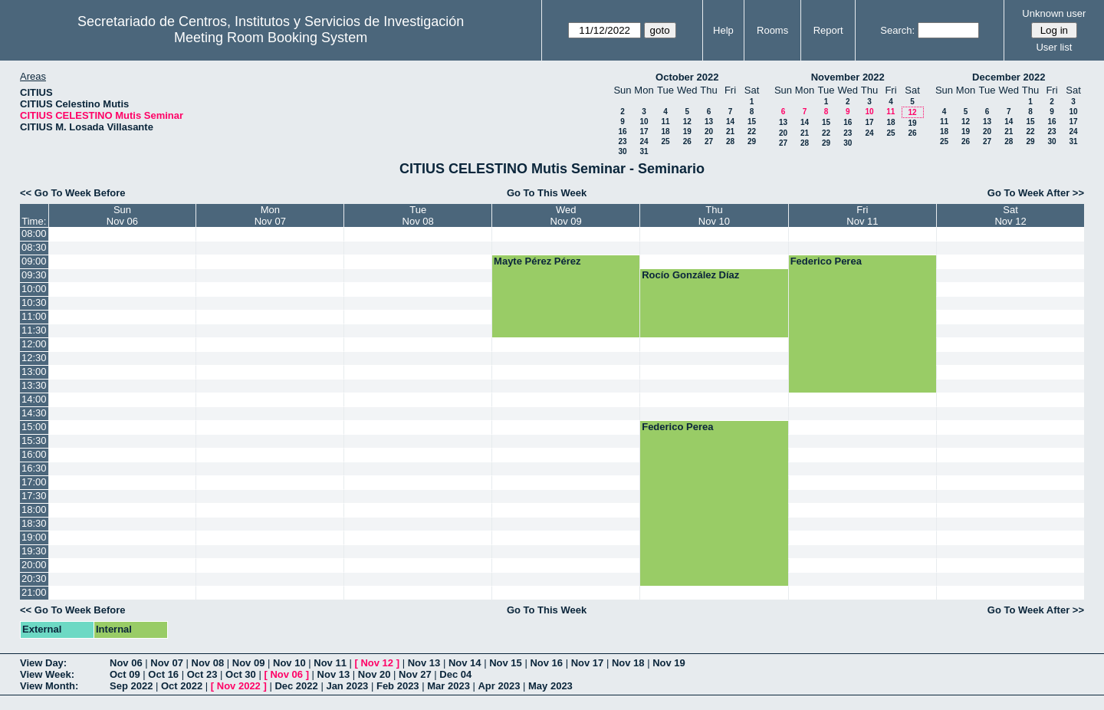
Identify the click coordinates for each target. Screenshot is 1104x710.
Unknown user (1054, 13)
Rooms (772, 30)
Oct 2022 (181, 686)
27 (709, 141)
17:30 (34, 495)
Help (723, 30)
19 (687, 131)
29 (752, 141)
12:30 (34, 357)
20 (709, 131)
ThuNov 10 (714, 215)
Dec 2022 (295, 686)
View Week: (47, 674)
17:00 (34, 482)
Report (828, 30)
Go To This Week (546, 193)
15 (752, 121)
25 (665, 141)
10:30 (34, 302)
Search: (897, 30)
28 (730, 141)
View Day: (43, 663)
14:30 (34, 413)
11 (665, 121)
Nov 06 (126, 663)
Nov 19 (668, 663)
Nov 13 (424, 663)
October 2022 (687, 77)
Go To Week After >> (1035, 193)
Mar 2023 (448, 686)
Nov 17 (587, 663)
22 (752, 131)
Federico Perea (826, 261)
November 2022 (848, 77)
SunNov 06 (122, 215)
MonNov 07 (270, 215)
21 (730, 131)
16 (622, 131)
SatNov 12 (1010, 215)
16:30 (34, 468)
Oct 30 (240, 674)
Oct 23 (202, 674)
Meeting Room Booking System (270, 37)
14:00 (34, 399)
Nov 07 (166, 663)
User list (1054, 47)
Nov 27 (415, 674)
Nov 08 (208, 663)
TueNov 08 (418, 215)
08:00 (34, 233)
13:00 (34, 371)
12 (687, 121)
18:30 (34, 523)
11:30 (34, 330)
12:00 (34, 344)
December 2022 (1008, 77)
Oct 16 (163, 674)
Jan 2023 (347, 686)
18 (665, 131)
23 (622, 141)
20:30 (34, 578)
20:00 (34, 564)
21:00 (34, 592)
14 (730, 121)
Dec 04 (455, 674)
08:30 (34, 247)
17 (643, 131)
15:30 (34, 440)
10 (643, 121)
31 (643, 151)
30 (622, 151)
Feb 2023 (397, 686)
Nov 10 (289, 663)
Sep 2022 (131, 686)
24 (643, 141)
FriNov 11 (862, 215)
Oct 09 (125, 674)
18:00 (34, 509)
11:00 (34, 316)
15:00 (34, 426)
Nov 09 (248, 663)
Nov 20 (374, 674)
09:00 (34, 261)
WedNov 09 (566, 215)
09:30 (34, 275)
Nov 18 (628, 663)
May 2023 (550, 686)
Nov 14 (465, 663)
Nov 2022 (239, 686)
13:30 (34, 385)
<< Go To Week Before (73, 193)
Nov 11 (330, 663)
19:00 (34, 537)
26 (687, 141)
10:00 (34, 288)
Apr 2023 (499, 686)
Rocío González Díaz (690, 275)
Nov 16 (546, 663)
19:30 (34, 551)
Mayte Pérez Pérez (537, 261)
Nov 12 (376, 663)
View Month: (49, 686)
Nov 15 (505, 663)
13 (709, 121)
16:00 (34, 454)
